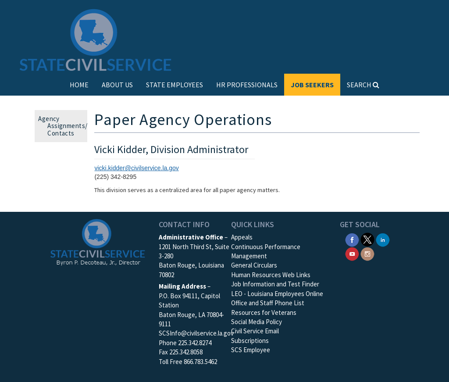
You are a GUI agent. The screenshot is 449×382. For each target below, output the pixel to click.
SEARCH (363, 84)
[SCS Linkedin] (383, 239)
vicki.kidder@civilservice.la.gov (136, 167)
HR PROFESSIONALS (247, 84)
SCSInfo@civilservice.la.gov (196, 333)
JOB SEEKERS (312, 84)
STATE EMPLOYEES (174, 84)
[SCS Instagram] (367, 253)
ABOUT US (117, 84)
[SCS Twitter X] (367, 239)
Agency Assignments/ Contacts (65, 125)
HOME (79, 84)
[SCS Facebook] (352, 239)
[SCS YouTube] (352, 253)
